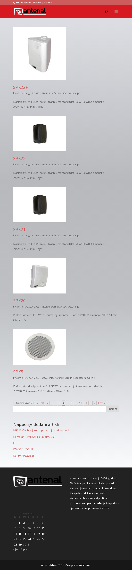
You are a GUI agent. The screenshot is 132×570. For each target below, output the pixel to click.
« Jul (15, 549)
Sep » (23, 549)
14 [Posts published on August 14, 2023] (15, 533)
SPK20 (19, 300)
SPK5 (18, 372)
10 (80, 403)
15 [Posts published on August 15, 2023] (20, 533)
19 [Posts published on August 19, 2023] (38, 533)
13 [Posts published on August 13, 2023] (42, 528)
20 (86, 403)
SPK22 (19, 158)
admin (19, 93)
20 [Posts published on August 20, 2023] (42, 533)
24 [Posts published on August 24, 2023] (29, 539)
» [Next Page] (95, 403)
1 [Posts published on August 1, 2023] (19, 523)
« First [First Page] (40, 403)
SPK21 (19, 229)
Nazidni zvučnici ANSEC (54, 93)
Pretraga (112, 408)
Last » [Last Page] (101, 403)
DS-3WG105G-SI (23, 449)
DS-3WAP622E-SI (23, 455)
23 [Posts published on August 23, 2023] (24, 539)
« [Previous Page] (47, 403)
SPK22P (20, 87)
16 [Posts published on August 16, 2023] (24, 533)
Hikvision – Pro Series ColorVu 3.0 (34, 437)
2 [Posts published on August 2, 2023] (24, 523)
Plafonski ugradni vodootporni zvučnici (74, 377)
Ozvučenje (73, 93)
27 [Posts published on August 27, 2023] (42, 539)
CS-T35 (17, 443)
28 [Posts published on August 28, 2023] (15, 544)
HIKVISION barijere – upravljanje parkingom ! (41, 430)
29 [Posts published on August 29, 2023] (20, 544)
